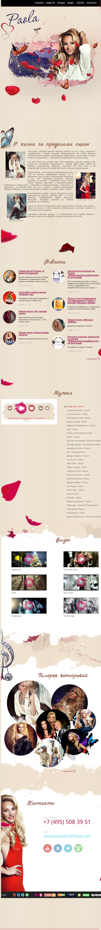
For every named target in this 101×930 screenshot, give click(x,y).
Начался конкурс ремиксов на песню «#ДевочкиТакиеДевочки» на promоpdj (83, 340)
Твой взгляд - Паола (75, 509)
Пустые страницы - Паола (78, 475)
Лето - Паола (72, 429)
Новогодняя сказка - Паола (79, 418)
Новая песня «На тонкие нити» (33, 312)
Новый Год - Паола (75, 406)
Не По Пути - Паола (75, 490)
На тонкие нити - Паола (77, 414)
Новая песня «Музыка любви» (80, 320)
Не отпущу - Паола (75, 486)
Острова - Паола (74, 497)
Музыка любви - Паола (77, 421)
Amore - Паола (73, 437)
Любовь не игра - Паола (77, 471)
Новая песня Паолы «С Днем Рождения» (32, 272)
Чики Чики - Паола (75, 463)
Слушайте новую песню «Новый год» (32, 293)
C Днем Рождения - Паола (78, 410)
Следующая (91, 358)
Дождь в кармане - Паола (78, 456)
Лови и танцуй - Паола (77, 467)
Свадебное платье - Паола (78, 448)
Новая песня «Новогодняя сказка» (34, 333)
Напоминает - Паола (76, 513)
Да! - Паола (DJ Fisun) (76, 452)
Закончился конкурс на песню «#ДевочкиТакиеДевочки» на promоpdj (83, 274)
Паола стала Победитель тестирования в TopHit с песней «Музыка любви (82, 300)
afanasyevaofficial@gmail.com (67, 835)
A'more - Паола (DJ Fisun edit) (79, 433)
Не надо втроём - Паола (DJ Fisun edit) (83, 444)
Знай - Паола (72, 494)
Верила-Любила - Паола (77, 482)
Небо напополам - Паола (78, 478)
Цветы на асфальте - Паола (79, 501)
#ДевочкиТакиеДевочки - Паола (81, 425)
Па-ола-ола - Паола (75, 459)
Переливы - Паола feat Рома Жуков (82, 505)
